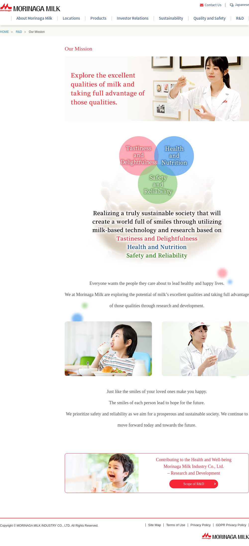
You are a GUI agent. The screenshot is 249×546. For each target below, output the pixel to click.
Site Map (154, 525)
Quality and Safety (209, 18)
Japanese (242, 4)
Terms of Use (175, 525)
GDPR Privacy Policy (231, 525)
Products (98, 18)
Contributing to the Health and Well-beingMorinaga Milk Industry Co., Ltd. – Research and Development (194, 472)
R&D (240, 18)
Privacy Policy (200, 525)
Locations (71, 18)
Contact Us (213, 5)
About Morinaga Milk (34, 18)
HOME (4, 32)
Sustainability (171, 18)
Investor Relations (132, 18)
